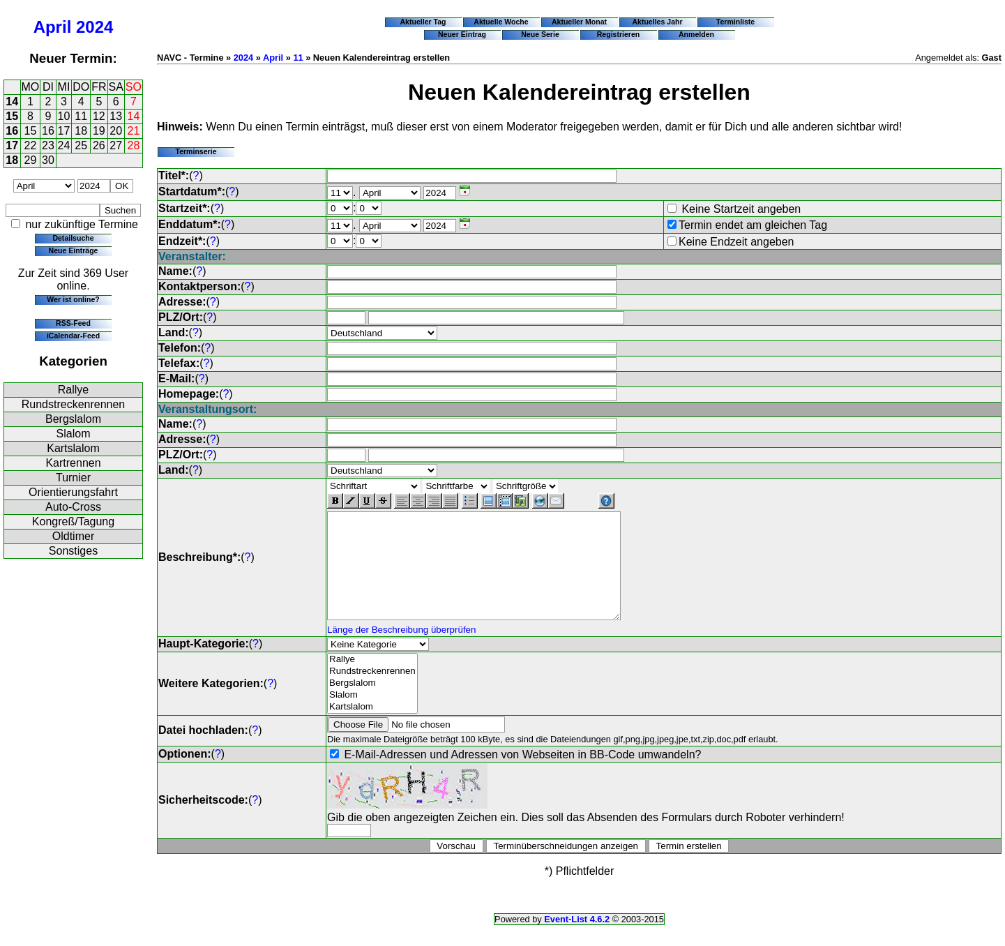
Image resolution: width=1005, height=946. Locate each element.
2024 (94, 26)
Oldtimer (73, 536)
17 (64, 131)
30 (48, 160)
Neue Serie (540, 34)
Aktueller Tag (423, 21)
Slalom (73, 434)
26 (99, 145)
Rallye (73, 390)
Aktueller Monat (579, 21)
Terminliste (735, 21)
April (52, 26)
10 (64, 116)
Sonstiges (73, 551)
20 (115, 131)
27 (115, 145)
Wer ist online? (73, 299)
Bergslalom (73, 419)
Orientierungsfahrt (73, 492)
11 (81, 116)
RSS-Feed (73, 323)
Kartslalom (73, 448)
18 (81, 131)
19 (99, 131)
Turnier (73, 477)
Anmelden (696, 34)
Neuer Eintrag (462, 34)
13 (115, 116)
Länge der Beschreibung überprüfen (401, 650)
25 (81, 145)
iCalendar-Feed (73, 335)
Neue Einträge (73, 250)
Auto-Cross (73, 507)
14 (12, 101)
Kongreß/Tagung (73, 521)
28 (134, 145)
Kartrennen (72, 463)
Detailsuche (72, 238)
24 (64, 145)
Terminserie (195, 151)
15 (12, 116)
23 (48, 145)
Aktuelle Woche (501, 21)
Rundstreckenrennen (74, 404)
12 (99, 116)
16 (12, 131)
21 (134, 131)
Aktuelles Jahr (657, 21)
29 (30, 160)
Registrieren (618, 34)
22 (30, 145)
